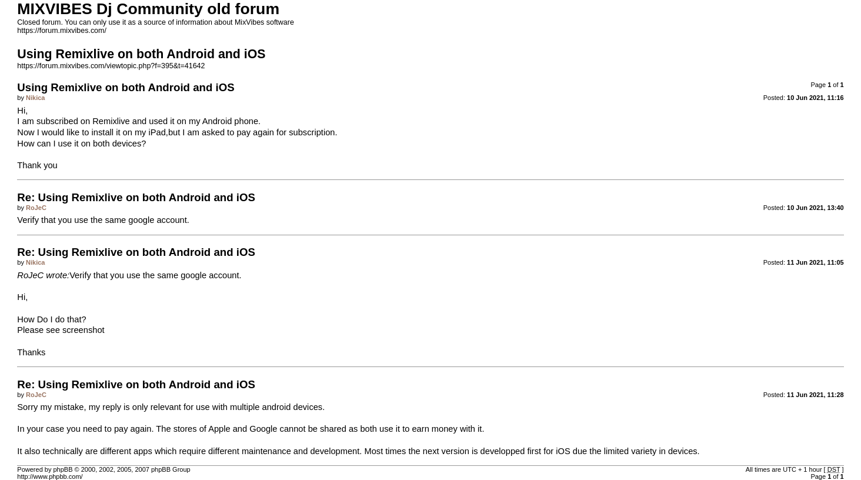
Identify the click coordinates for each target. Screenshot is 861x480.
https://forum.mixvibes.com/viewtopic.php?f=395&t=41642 (111, 66)
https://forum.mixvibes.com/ (61, 30)
